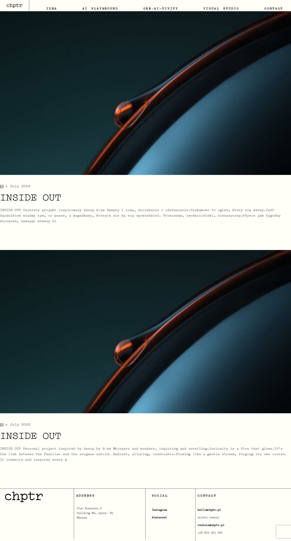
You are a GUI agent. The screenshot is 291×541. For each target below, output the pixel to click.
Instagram (159, 510)
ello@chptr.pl (210, 510)
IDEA (51, 9)
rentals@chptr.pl (211, 525)
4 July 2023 (15, 186)
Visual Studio (221, 9)
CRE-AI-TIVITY (160, 9)
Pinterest (159, 518)
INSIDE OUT (30, 198)
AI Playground (100, 9)
